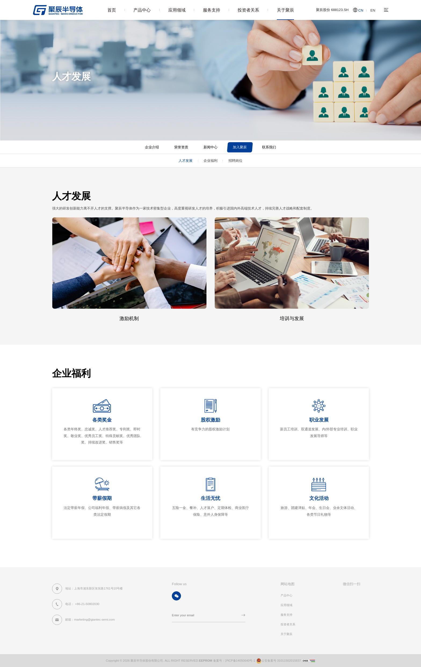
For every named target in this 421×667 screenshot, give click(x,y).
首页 (111, 10)
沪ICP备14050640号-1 (240, 660)
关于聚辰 (285, 10)
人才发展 (136, 90)
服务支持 (211, 10)
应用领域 (177, 10)
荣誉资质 (181, 147)
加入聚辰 (119, 90)
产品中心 (142, 10)
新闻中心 (210, 147)
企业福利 (210, 161)
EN (373, 10)
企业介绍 (152, 147)
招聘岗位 (235, 161)
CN (360, 10)
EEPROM (205, 660)
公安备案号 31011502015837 (278, 660)
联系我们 (269, 147)
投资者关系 (248, 10)
